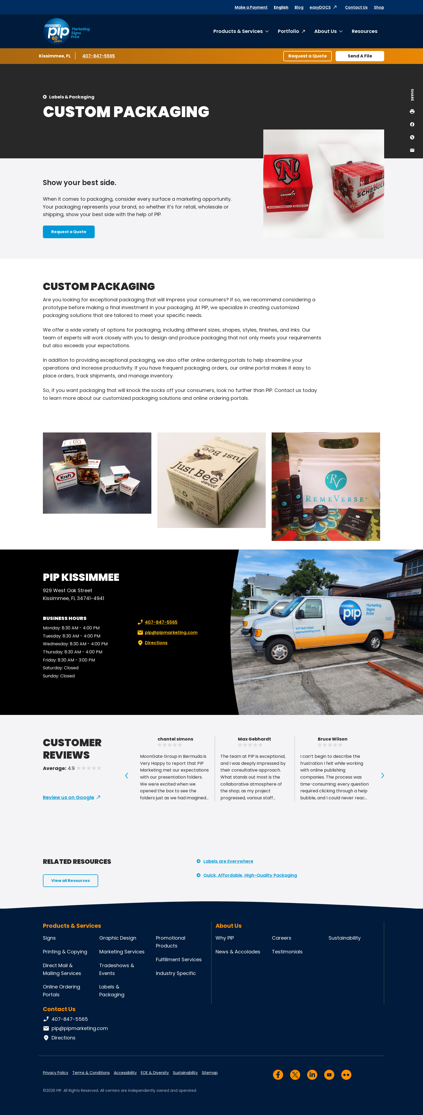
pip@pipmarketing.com (166, 632)
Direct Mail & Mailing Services (62, 969)
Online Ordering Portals (61, 990)
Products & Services (238, 31)
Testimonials (287, 951)
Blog (299, 7)
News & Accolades (238, 951)
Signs (49, 938)
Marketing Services (122, 951)
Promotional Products (170, 942)
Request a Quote (307, 56)
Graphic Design (117, 938)
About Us (325, 31)
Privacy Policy (55, 1072)
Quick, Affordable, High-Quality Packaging (250, 875)
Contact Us (356, 7)
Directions (152, 642)
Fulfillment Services (179, 959)
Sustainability (345, 938)
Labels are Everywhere (228, 861)
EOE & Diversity (155, 1072)
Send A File (360, 56)
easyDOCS (320, 7)
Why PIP (225, 938)
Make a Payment (251, 7)
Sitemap (210, 1072)
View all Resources (70, 880)
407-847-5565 (98, 56)
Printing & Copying (65, 951)
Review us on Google (68, 797)
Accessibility (125, 1072)
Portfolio (288, 31)
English (281, 7)
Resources (364, 31)
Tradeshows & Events (116, 969)
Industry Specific (176, 973)
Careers (281, 938)
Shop (379, 7)
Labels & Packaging (71, 97)
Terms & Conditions (91, 1072)
